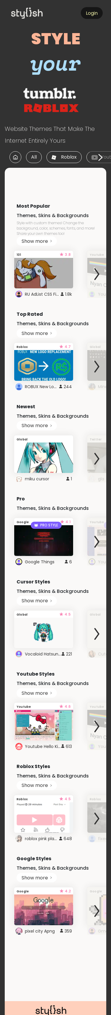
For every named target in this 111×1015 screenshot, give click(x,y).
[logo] (37, 13)
